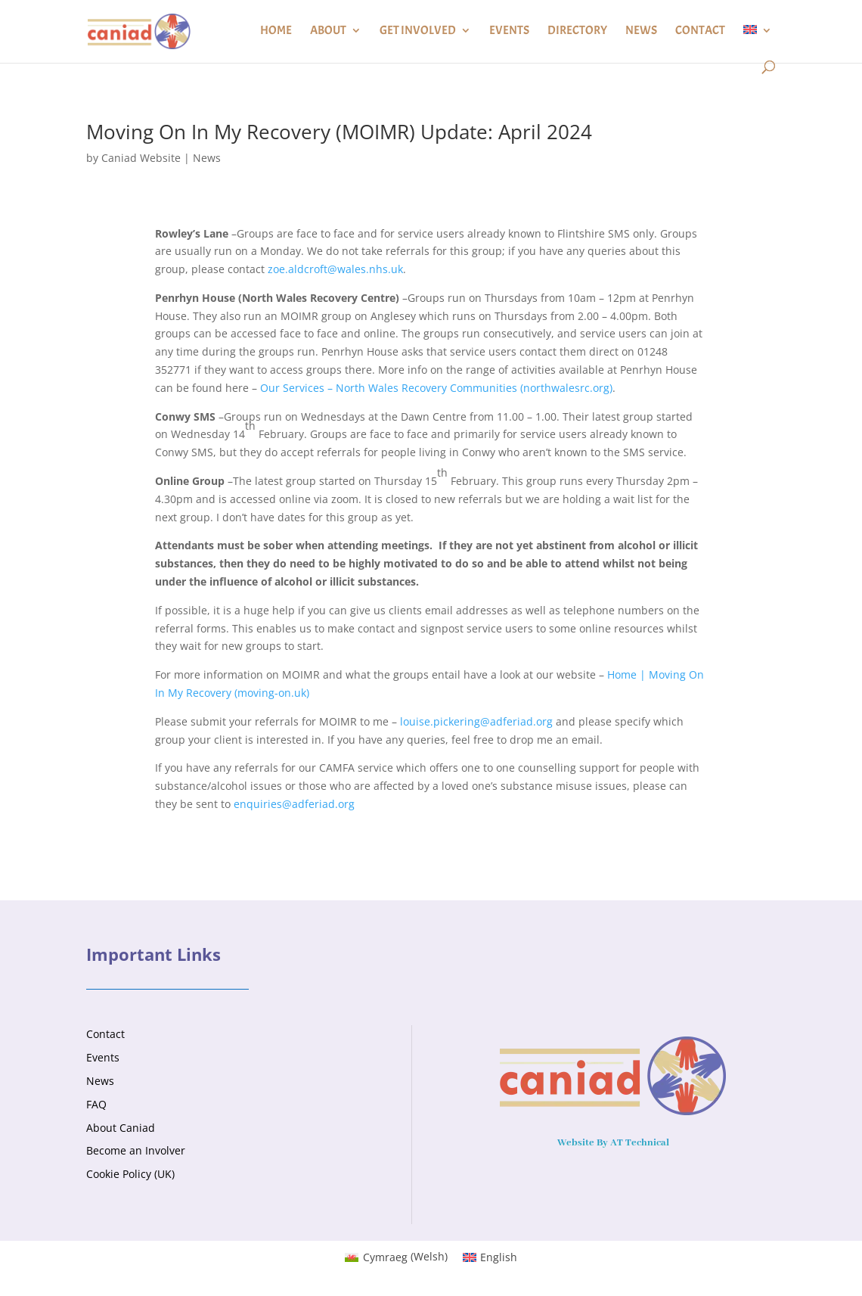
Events (509, 31)
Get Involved (418, 31)
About (328, 31)
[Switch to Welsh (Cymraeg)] (396, 1256)
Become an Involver (135, 1150)
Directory (577, 31)
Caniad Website (141, 158)
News (641, 31)
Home (276, 31)
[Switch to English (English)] (490, 1256)
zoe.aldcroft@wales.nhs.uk (335, 269)
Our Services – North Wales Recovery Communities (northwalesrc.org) (436, 388)
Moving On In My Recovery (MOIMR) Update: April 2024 (339, 131)
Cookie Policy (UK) (130, 1174)
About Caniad (120, 1127)
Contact (700, 31)
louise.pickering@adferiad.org (476, 721)
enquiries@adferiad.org (294, 804)
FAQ (96, 1104)
